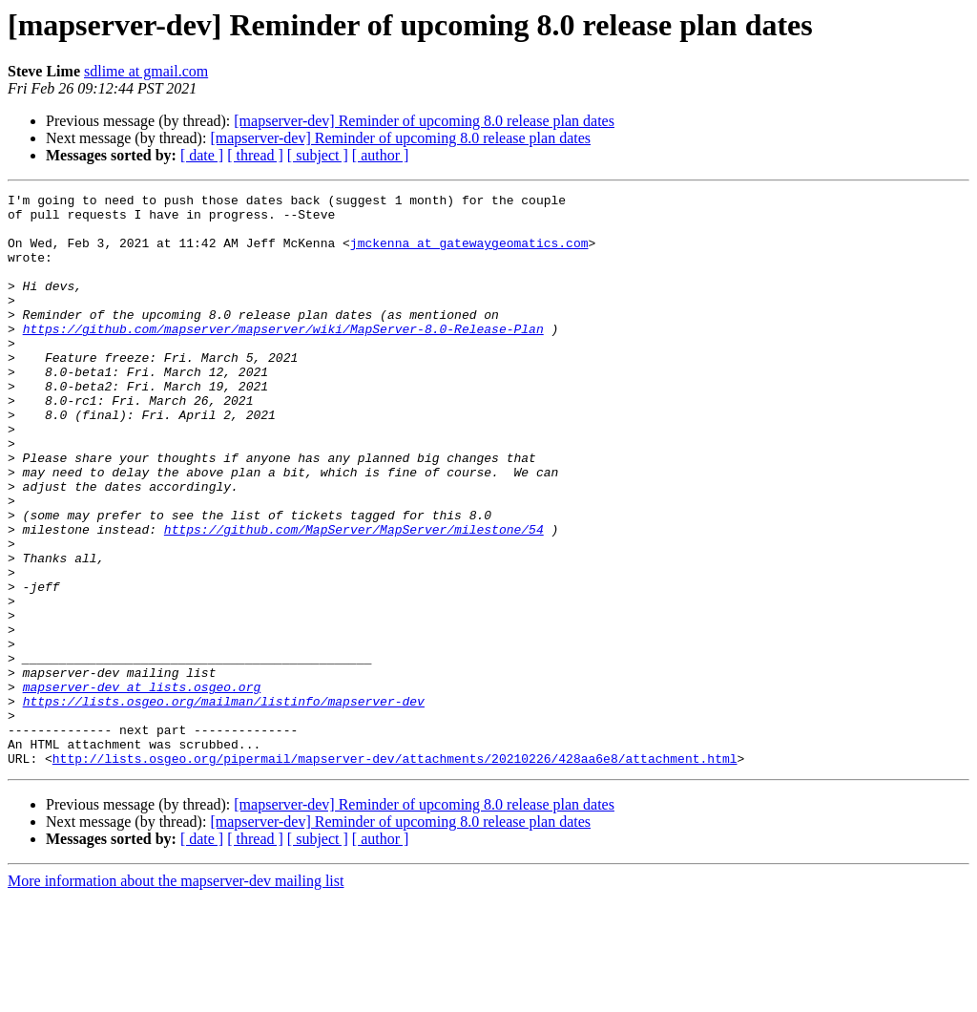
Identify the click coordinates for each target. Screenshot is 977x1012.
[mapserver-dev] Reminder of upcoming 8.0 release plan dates (424, 121)
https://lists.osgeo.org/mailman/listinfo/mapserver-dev (224, 803)
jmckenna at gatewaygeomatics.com (469, 254)
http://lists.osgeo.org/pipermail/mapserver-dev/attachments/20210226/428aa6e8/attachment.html (395, 872)
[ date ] (201, 155)
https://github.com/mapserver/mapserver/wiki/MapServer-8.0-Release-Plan (283, 357)
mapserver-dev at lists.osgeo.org (142, 786)
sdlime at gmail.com (146, 71)
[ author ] (380, 155)
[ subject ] (317, 155)
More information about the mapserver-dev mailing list (175, 995)
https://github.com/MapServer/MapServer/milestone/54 (354, 597)
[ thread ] (255, 155)
